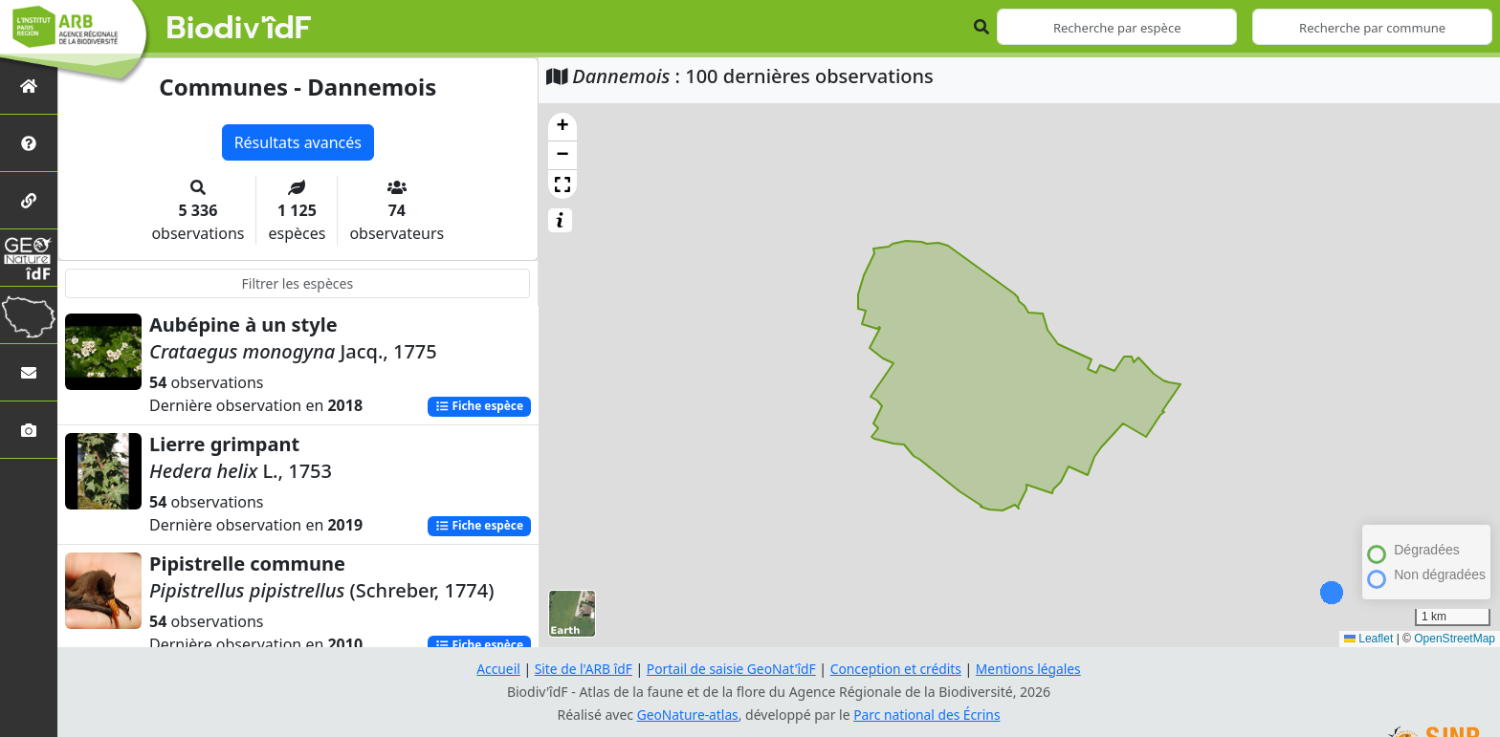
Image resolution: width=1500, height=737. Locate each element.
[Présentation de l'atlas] (28, 143)
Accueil (495, 669)
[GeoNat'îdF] (28, 257)
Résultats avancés (298, 142)
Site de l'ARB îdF (580, 669)
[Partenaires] (28, 200)
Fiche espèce (478, 407)
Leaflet (1368, 638)
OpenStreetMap (1454, 638)
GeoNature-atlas (687, 714)
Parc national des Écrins (928, 714)
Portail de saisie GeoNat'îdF (731, 669)
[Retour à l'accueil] (28, 85)
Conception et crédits (896, 669)
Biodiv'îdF (239, 29)
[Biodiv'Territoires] (28, 315)
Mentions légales (1032, 669)
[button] (562, 127)
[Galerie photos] (28, 429)
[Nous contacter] (28, 372)
